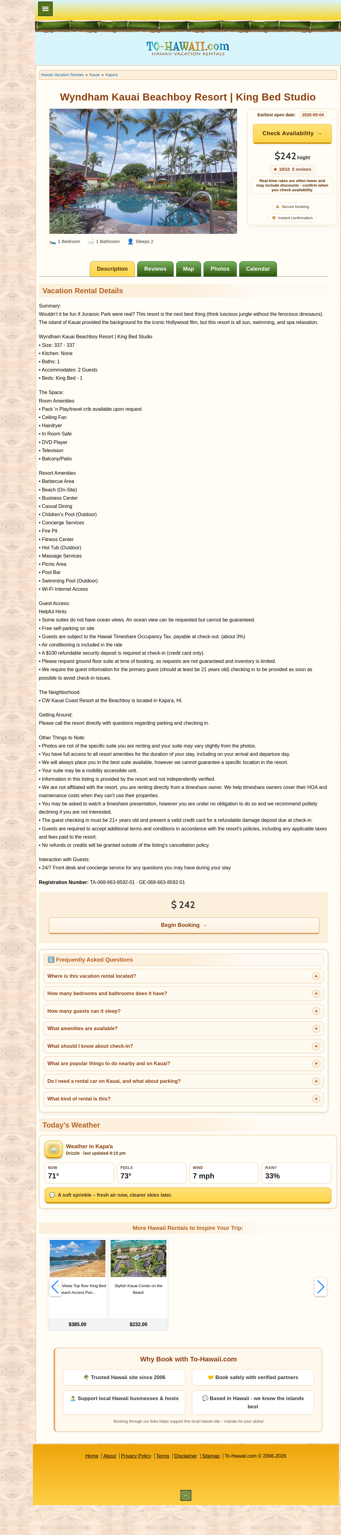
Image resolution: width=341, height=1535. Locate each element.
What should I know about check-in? (137, 1084)
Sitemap (234, 1485)
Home (115, 1485)
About (133, 1485)
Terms (186, 1485)
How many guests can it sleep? (131, 1049)
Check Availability (299, 151)
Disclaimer (209, 1485)
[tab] (136, 274)
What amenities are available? (130, 1067)
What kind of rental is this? (126, 1137)
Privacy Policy (159, 1485)
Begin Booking (204, 964)
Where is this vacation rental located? (139, 1014)
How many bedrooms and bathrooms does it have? (155, 1032)
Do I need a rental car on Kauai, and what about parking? (161, 1119)
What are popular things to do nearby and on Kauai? (156, 1102)
